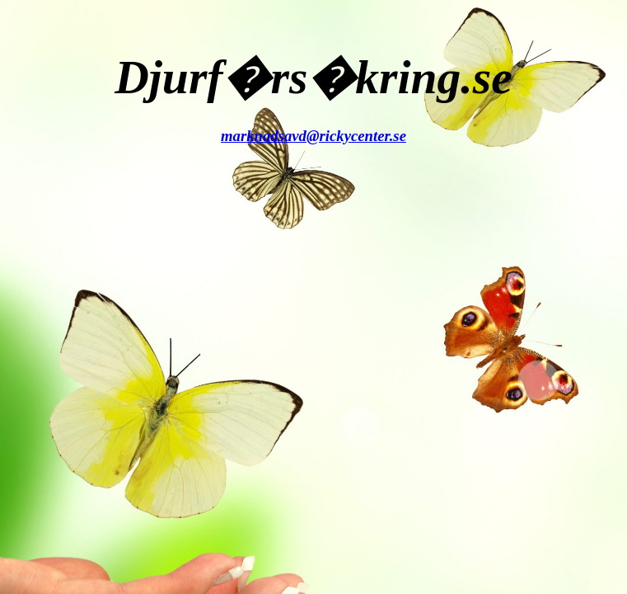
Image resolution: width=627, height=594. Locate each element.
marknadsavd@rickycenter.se (313, 135)
